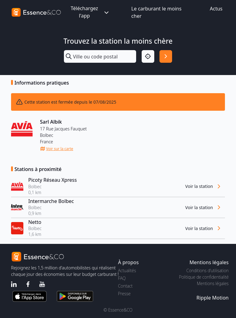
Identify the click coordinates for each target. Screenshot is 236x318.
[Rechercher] (165, 56)
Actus (216, 8)
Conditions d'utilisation (207, 270)
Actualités (127, 270)
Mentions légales (213, 283)
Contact (125, 286)
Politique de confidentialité (204, 277)
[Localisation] (148, 56)
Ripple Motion (212, 297)
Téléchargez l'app (90, 12)
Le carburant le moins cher (156, 12)
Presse (124, 293)
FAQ (122, 278)
